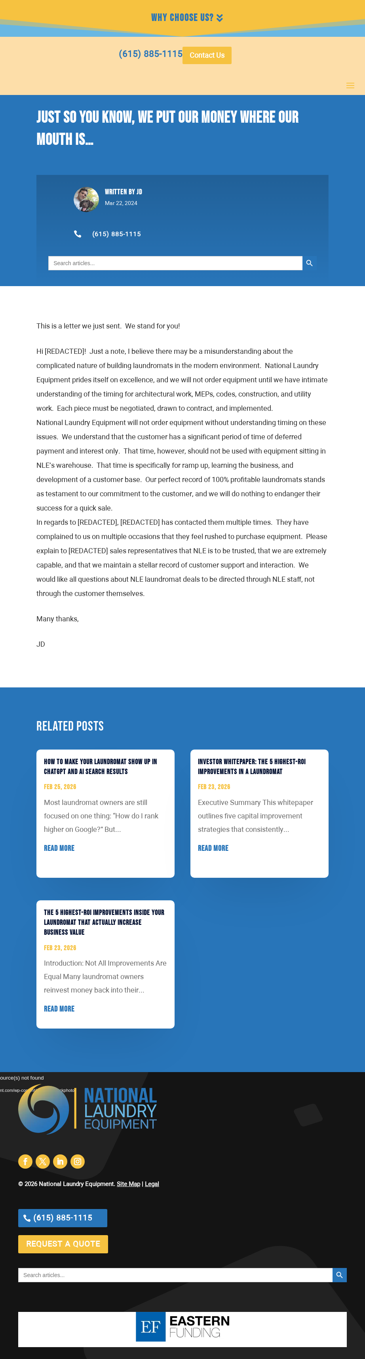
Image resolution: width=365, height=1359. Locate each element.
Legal (152, 1184)
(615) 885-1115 (116, 235)
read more (59, 848)
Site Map (128, 1184)
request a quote (63, 1244)
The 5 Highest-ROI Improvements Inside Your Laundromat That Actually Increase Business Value (104, 923)
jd (139, 192)
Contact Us (207, 55)
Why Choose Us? (182, 18)
